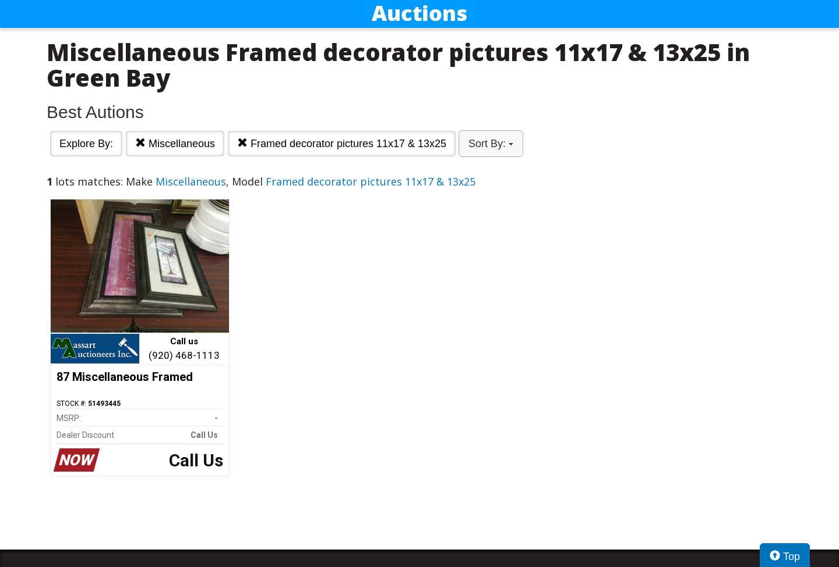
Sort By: (490, 143)
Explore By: (86, 143)
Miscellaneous (175, 143)
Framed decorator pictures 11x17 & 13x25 (341, 143)
